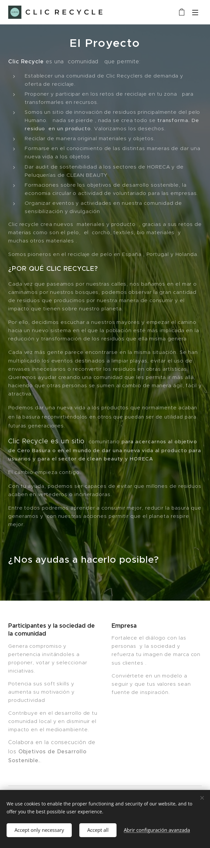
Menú (195, 12)
